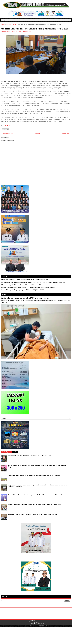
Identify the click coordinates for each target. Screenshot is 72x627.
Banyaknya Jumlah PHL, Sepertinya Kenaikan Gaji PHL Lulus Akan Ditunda (30, 455)
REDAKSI (36, 622)
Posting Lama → (66, 133)
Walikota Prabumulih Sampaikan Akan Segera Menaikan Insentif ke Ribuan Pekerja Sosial (34, 504)
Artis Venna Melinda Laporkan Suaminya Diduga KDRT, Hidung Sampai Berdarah (25, 298)
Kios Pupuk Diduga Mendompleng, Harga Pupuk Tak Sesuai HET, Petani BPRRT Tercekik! (24, 290)
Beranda (37, 133)
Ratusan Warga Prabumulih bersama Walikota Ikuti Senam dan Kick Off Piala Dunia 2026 (24, 279)
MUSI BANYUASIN (11, 24)
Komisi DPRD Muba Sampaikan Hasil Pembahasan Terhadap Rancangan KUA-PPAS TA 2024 (34, 28)
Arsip (15, 452)
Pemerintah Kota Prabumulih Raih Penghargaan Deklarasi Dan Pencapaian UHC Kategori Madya (36, 495)
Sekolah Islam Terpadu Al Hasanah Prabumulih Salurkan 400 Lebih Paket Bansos (22, 285)
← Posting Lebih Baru (7, 133)
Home (3, 24)
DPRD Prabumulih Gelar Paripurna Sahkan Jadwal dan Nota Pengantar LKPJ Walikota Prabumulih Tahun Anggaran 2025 (32, 282)
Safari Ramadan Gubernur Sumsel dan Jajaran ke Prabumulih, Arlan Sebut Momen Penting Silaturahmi (28, 287)
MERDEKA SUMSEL (42, 626)
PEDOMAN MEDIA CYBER (37, 623)
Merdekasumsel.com (41, 621)
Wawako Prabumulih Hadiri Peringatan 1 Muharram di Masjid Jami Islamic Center (32, 514)
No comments (27, 31)
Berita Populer (6, 452)
